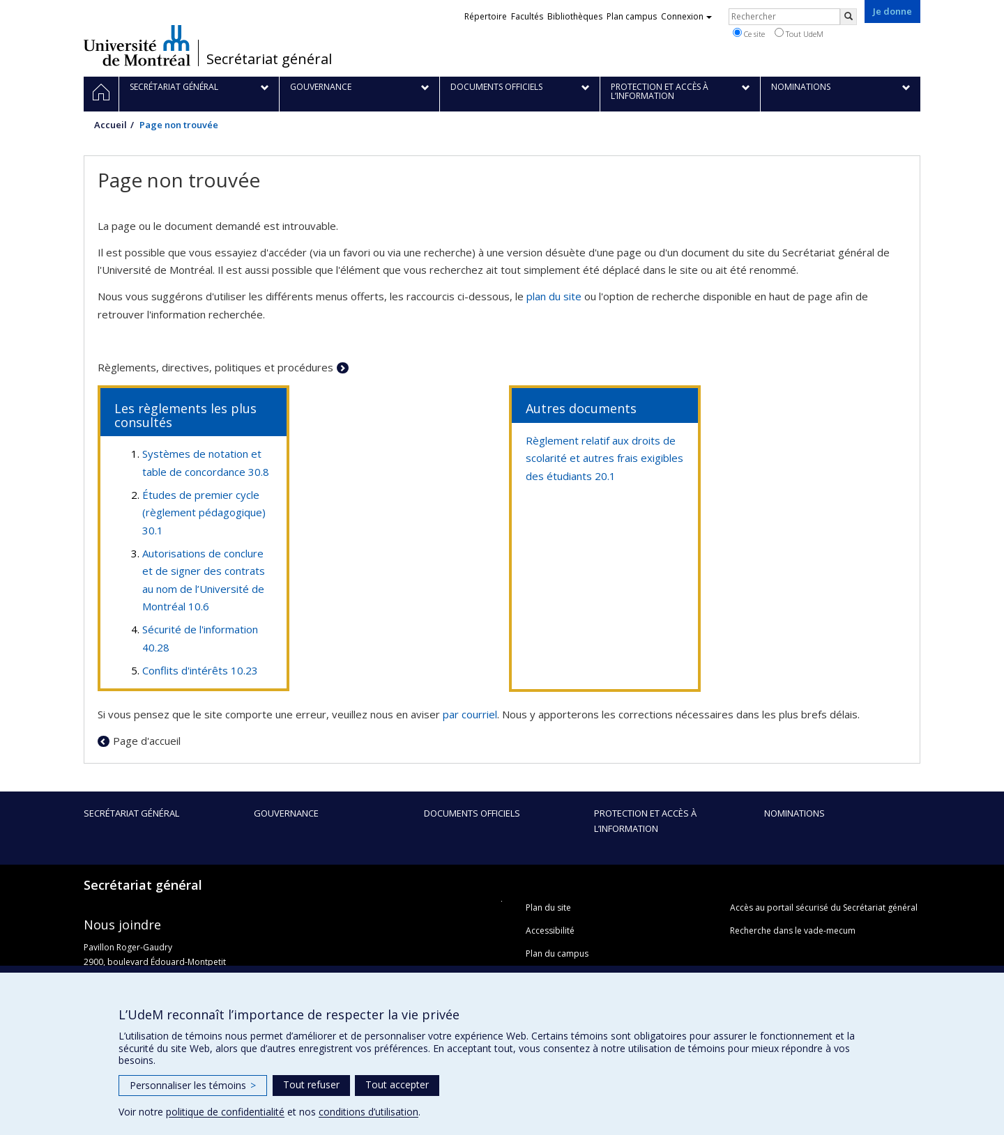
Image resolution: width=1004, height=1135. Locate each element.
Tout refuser (311, 1084)
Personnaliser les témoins (193, 1085)
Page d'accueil (147, 741)
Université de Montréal (137, 45)
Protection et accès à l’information (645, 821)
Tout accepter (397, 1084)
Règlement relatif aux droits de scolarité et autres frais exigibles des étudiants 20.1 (604, 458)
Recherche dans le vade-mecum (792, 930)
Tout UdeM (799, 33)
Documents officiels (472, 813)
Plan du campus (557, 953)
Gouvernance (286, 813)
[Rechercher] (848, 16)
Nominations (794, 813)
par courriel (470, 714)
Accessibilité (550, 930)
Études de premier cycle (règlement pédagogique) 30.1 (204, 512)
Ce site (749, 33)
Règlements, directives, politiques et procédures (215, 367)
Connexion (686, 16)
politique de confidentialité (225, 1111)
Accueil (110, 124)
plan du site (553, 296)
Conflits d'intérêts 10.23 (200, 670)
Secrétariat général (269, 59)
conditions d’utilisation (368, 1111)
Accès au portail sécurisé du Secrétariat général (824, 907)
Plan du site (548, 907)
